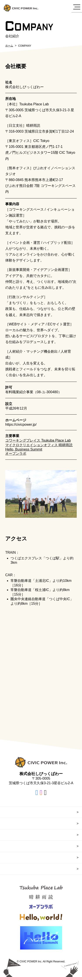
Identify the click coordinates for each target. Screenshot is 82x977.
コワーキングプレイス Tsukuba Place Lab (38, 440)
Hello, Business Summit (23, 449)
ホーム (9, 45)
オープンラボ (15, 453)
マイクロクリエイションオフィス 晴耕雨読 (39, 445)
